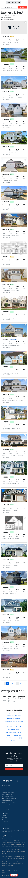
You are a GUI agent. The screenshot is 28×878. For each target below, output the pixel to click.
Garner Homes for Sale (7, 800)
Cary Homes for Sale (6, 790)
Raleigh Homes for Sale (7, 804)
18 (20, 683)
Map (14, 875)
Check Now (14, 769)
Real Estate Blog (6, 821)
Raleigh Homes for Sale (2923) (14, 713)
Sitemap (4, 824)
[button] (2, 2)
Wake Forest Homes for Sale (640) (14, 732)
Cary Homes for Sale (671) (14, 724)
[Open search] (24, 2)
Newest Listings (5, 809)
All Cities (14, 740)
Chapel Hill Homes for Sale (8, 792)
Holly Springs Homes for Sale (8, 802)
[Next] (23, 683)
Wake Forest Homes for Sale (8, 807)
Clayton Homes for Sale (7, 794)
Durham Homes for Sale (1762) (14, 718)
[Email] (14, 765)
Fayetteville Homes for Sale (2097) (14, 715)
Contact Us (4, 817)
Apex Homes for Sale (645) (14, 729)
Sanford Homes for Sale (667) (14, 726)
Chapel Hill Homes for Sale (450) (14, 738)
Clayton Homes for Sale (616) (14, 735)
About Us (4, 815)
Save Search (23, 7)
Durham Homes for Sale (7, 796)
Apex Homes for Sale (6, 788)
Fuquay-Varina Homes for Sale (9, 798)
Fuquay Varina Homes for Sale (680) (14, 721)
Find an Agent (5, 819)
